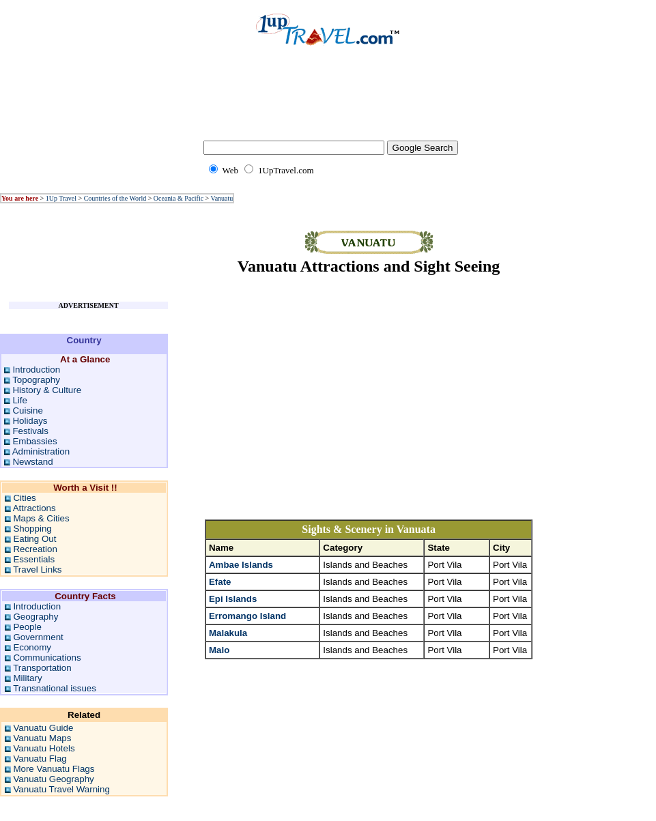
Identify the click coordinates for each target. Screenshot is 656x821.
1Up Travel (61, 198)
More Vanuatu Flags (53, 769)
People (27, 627)
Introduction (36, 369)
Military (27, 678)
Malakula (228, 633)
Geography (35, 616)
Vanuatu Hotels (43, 748)
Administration (41, 451)
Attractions (34, 508)
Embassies (34, 441)
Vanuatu (222, 198)
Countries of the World (115, 198)
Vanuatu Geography (53, 779)
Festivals (30, 431)
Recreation (35, 549)
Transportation (42, 668)
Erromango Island (247, 616)
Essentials (34, 559)
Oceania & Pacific (178, 198)
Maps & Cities (41, 518)
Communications (47, 657)
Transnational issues (54, 688)
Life (19, 400)
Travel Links (37, 569)
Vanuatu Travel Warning (61, 789)
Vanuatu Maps (42, 738)
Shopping (32, 528)
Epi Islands (233, 599)
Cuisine (27, 410)
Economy (32, 647)
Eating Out (34, 539)
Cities (24, 498)
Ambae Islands (241, 565)
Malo (219, 650)
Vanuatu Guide (43, 728)
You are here (19, 198)
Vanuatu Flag (39, 758)
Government (38, 637)
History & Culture (46, 390)
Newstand (32, 462)
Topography (36, 380)
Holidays (29, 421)
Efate (220, 582)
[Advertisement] (328, 102)
